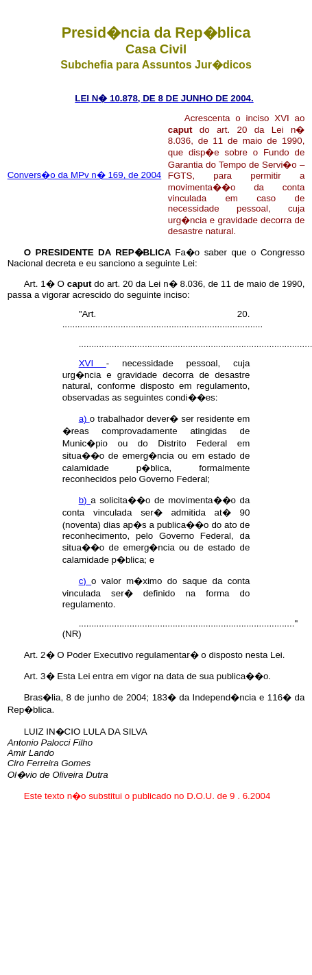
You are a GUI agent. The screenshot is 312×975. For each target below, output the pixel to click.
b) (85, 500)
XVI (92, 363)
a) (84, 419)
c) (85, 581)
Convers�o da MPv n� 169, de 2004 (85, 175)
